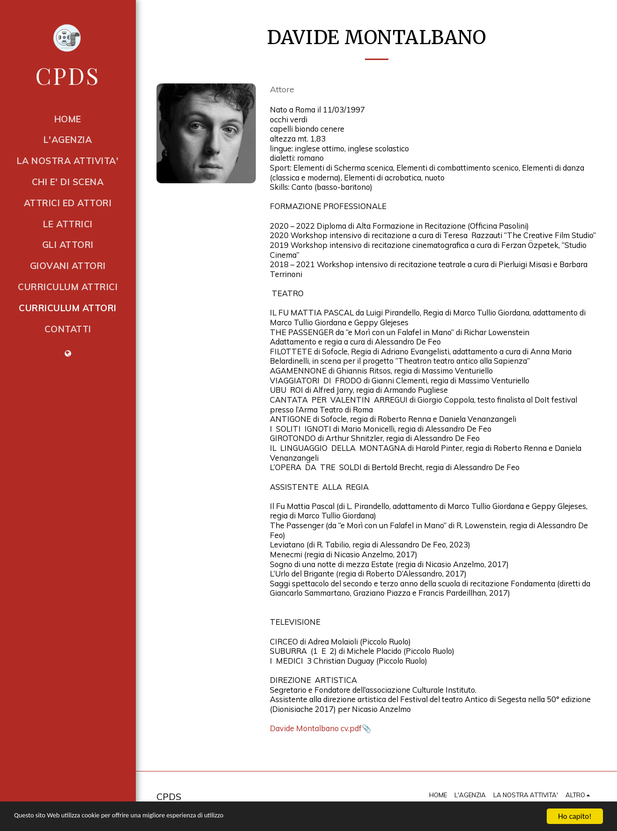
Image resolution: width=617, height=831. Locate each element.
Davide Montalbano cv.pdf (316, 728)
